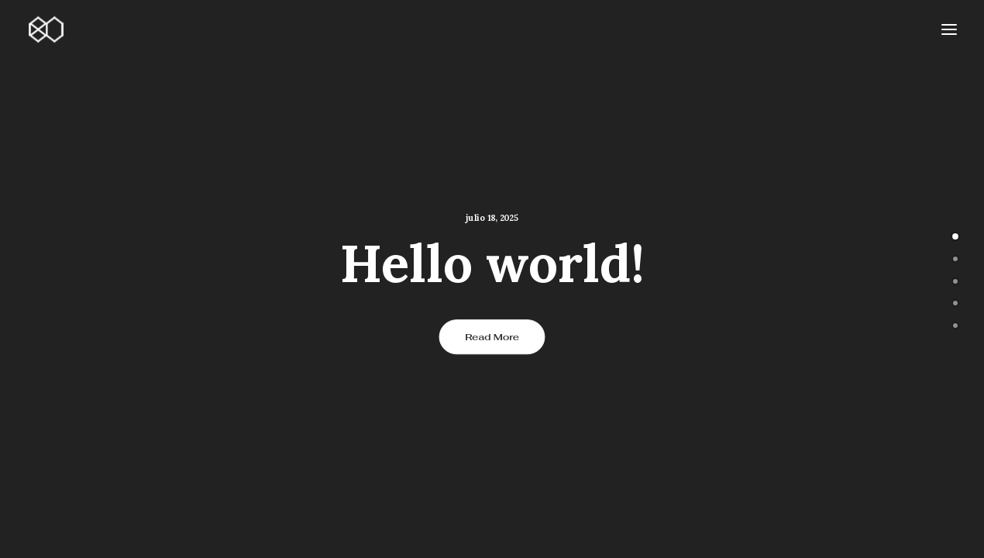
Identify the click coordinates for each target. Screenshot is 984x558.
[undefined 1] (955, 257)
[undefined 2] (955, 279)
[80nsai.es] (45, 29)
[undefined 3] (955, 301)
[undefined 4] (955, 324)
